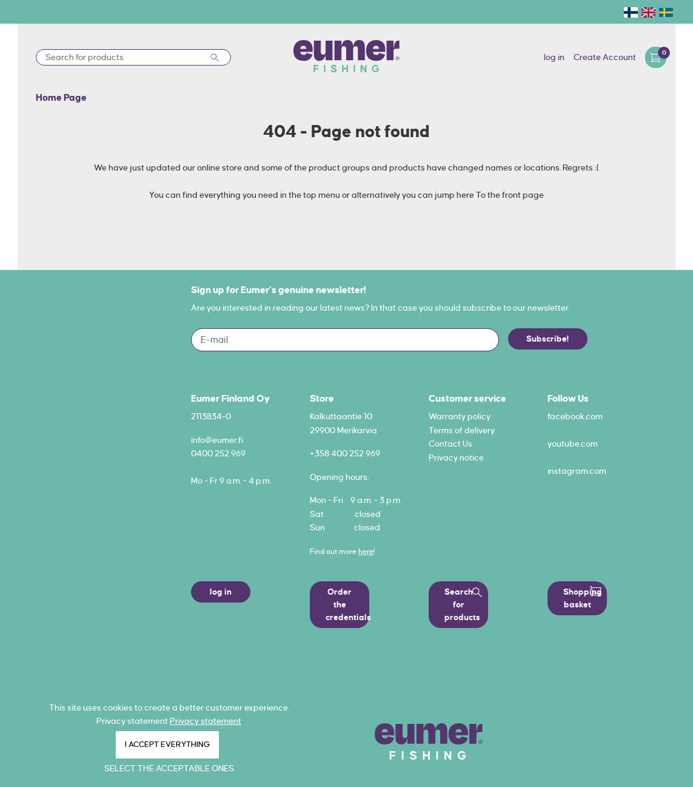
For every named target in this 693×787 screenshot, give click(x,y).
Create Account (605, 57)
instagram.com (576, 471)
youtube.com (572, 443)
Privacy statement (205, 721)
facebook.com (575, 416)
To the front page (510, 195)
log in (554, 57)
